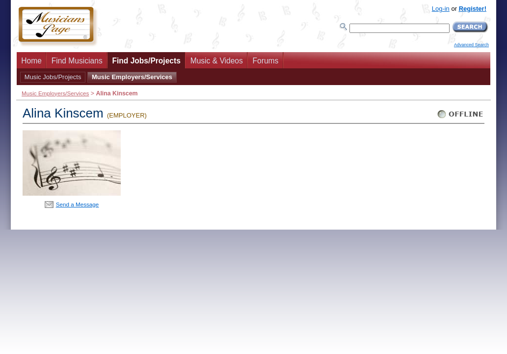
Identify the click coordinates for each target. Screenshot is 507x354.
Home (31, 61)
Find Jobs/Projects (146, 61)
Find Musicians (77, 61)
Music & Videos (216, 61)
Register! (472, 8)
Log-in (441, 8)
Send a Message (77, 204)
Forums (266, 61)
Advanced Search (471, 44)
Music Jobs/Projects (53, 77)
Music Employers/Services (132, 77)
